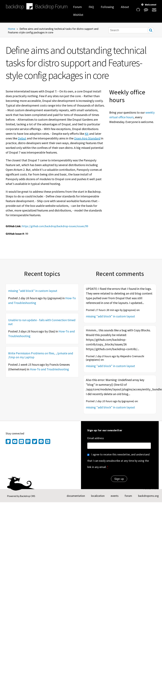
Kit (87, 134)
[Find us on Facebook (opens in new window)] (41, 441)
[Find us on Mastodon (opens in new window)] (28, 441)
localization (98, 496)
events (115, 496)
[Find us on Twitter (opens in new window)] (34, 441)
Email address (95, 438)
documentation (76, 496)
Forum (77, 7)
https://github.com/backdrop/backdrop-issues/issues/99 (55, 226)
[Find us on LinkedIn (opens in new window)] (21, 441)
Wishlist (78, 15)
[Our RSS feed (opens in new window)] (47, 441)
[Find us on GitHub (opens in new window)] (8, 441)
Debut (22, 138)
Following (107, 7)
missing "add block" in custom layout (32, 291)
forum (128, 496)
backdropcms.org (148, 496)
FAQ (91, 7)
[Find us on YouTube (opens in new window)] (14, 441)
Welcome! (150, 4)
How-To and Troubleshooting (49, 369)
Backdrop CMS (27, 496)
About (125, 7)
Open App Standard (87, 138)
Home (11, 29)
